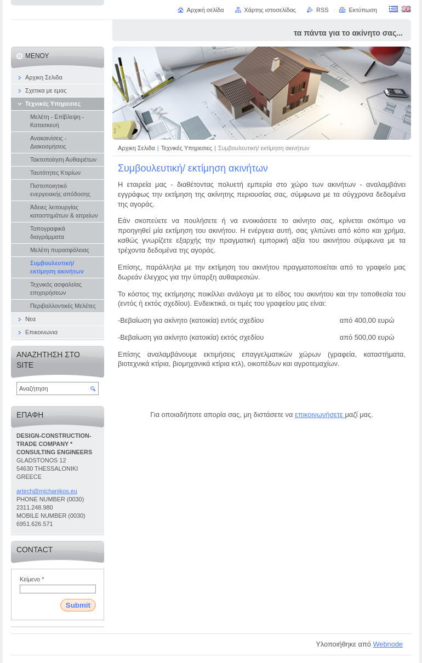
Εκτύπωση (363, 10)
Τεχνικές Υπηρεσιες (187, 148)
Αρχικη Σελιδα (136, 148)
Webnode (388, 644)
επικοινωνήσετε (319, 414)
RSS (322, 10)
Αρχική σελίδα (205, 10)
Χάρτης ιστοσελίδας (270, 10)
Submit (78, 605)
